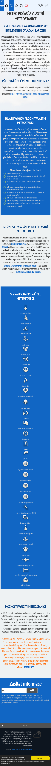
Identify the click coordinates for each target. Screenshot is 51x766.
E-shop (26, 5)
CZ (2, 1)
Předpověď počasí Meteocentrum (22, 750)
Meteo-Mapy (6, 5)
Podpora (21, 5)
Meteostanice (11, 5)
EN (2, 7)
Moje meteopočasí (41, 5)
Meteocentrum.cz (17, 93)
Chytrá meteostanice (16, 5)
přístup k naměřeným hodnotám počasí (20, 265)
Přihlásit (47, 5)
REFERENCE (29, 667)
